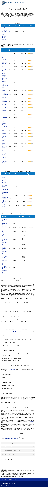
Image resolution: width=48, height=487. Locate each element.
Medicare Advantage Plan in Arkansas (18, 331)
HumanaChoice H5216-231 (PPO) (4, 40)
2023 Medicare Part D (12, 479)
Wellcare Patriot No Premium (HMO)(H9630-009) (4, 177)
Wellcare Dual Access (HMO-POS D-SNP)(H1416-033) (4, 227)
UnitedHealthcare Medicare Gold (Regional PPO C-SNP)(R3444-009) (4, 244)
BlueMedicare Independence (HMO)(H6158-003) (5, 147)
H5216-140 (10, 34)
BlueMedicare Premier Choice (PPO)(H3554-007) (4, 140)
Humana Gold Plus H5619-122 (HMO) (4, 110)
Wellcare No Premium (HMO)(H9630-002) (4, 57)
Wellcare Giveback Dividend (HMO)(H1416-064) (4, 63)
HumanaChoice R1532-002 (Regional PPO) (5, 94)
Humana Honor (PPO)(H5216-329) (5, 195)
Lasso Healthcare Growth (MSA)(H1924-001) (4, 186)
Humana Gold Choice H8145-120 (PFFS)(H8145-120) (5, 198)
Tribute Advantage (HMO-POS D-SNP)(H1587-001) (4, 264)
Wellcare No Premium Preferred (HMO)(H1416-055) (4, 53)
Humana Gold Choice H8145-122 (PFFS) (5, 117)
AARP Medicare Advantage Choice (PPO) (4, 28)
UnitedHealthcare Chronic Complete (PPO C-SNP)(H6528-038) (4, 257)
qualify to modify (30, 421)
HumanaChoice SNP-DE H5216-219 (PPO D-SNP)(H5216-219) (4, 267)
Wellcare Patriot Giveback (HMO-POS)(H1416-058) (5, 180)
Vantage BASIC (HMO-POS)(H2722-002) (4, 82)
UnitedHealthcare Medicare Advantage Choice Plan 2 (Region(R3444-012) (5, 90)
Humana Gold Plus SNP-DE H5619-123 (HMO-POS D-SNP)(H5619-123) (4, 272)
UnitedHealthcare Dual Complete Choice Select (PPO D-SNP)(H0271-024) (4, 248)
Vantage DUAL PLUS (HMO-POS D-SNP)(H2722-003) (4, 235)
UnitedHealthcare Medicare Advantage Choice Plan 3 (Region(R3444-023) (5, 86)
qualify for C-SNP (12, 369)
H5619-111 (10, 31)
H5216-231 (10, 39)
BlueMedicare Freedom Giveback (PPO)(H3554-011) (4, 201)
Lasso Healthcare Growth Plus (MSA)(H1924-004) (4, 183)
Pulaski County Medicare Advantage (9, 325)
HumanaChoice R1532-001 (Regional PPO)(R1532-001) (5, 189)
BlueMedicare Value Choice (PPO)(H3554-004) (5, 133)
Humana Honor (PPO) (4, 34)
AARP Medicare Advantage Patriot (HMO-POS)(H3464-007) (4, 205)
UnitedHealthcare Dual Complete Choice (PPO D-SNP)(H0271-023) (4, 253)
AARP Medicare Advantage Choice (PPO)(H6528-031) (4, 161)
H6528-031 (10, 28)
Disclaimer (3, 483)
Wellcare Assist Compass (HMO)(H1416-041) (4, 70)
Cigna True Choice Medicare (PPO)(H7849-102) (4, 127)
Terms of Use (8, 483)
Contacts (13, 483)
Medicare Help (9, 485)
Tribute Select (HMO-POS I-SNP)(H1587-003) (4, 260)
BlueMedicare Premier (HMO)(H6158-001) (4, 144)
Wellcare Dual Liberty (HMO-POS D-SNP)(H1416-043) (4, 220)
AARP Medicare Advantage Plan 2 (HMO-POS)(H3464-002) (4, 154)
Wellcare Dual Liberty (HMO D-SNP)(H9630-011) (4, 223)
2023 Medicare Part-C (4, 479)
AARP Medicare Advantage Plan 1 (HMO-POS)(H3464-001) (4, 158)
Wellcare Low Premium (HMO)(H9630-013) (4, 60)
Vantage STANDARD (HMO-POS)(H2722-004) (5, 76)
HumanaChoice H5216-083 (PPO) (4, 107)
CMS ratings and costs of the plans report (11, 438)
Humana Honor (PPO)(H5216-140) (5, 193)
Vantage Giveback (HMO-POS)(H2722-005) (4, 79)
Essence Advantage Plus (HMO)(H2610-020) (5, 121)
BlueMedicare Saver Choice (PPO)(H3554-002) (5, 137)
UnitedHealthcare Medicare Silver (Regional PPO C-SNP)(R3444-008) (4, 239)
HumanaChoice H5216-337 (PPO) (4, 101)
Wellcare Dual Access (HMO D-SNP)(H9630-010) (4, 231)
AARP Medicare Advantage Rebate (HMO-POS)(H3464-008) (4, 150)
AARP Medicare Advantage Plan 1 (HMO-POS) (4, 37)
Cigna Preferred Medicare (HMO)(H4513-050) (4, 130)
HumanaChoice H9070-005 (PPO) (4, 98)
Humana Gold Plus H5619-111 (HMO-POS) (4, 31)
